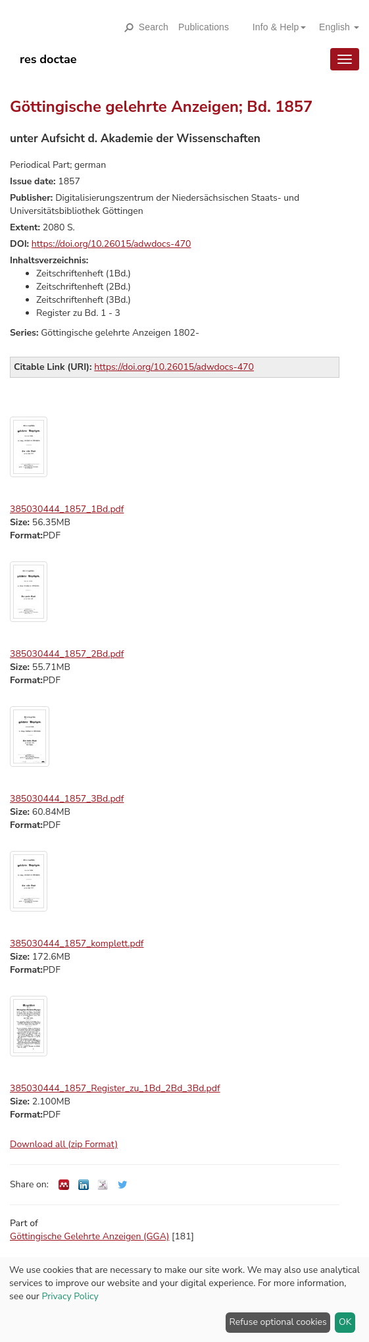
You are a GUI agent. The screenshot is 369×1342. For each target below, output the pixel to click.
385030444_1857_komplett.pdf (76, 943)
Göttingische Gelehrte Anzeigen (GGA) (89, 1236)
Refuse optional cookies (278, 1322)
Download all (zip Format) (64, 1144)
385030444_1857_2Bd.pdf (67, 654)
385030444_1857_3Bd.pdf (67, 798)
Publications (203, 27)
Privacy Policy (69, 1296)
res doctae (48, 59)
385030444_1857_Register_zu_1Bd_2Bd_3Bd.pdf (115, 1088)
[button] (274, 27)
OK (345, 1322)
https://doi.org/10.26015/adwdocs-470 (111, 244)
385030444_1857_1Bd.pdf (67, 509)
